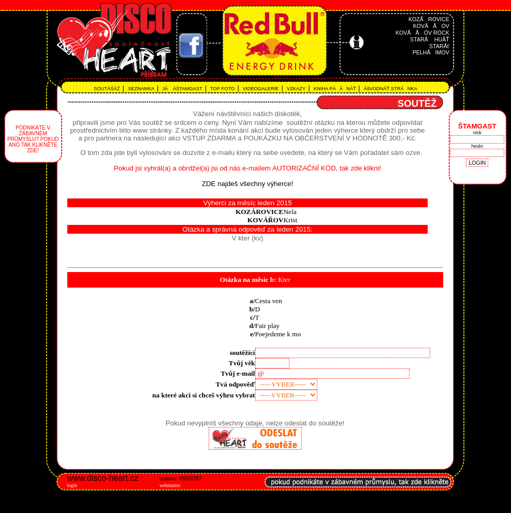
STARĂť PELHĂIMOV (431, 49)
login (72, 485)
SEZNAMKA (141, 88)
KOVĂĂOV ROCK (422, 33)
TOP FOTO (223, 88)
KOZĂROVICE (428, 19)
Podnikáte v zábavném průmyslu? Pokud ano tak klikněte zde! (33, 139)
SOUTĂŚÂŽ (108, 88)
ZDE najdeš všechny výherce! (247, 184)
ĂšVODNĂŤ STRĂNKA (389, 88)
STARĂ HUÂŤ (429, 39)
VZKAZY (296, 88)
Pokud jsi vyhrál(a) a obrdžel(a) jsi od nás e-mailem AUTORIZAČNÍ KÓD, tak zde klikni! (247, 168)
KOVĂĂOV (431, 26)
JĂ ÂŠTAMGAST (183, 88)
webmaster (169, 485)
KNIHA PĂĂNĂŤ (334, 88)
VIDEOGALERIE (261, 88)
